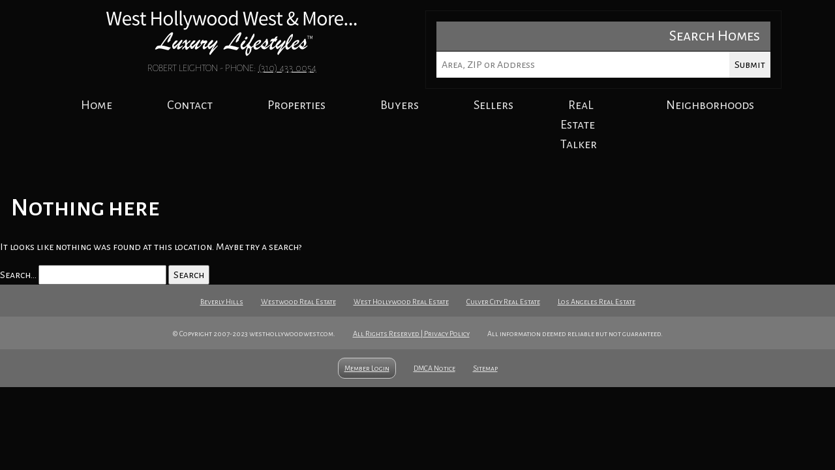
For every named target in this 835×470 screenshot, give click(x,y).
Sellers (493, 105)
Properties (296, 105)
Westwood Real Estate (298, 302)
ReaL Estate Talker (578, 125)
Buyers (399, 105)
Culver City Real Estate (503, 302)
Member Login (366, 368)
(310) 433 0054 (287, 68)
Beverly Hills (221, 302)
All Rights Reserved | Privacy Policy (411, 333)
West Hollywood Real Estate (401, 302)
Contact (190, 105)
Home (96, 105)
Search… (18, 275)
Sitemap (485, 368)
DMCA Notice (434, 368)
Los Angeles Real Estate (596, 302)
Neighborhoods (710, 105)
